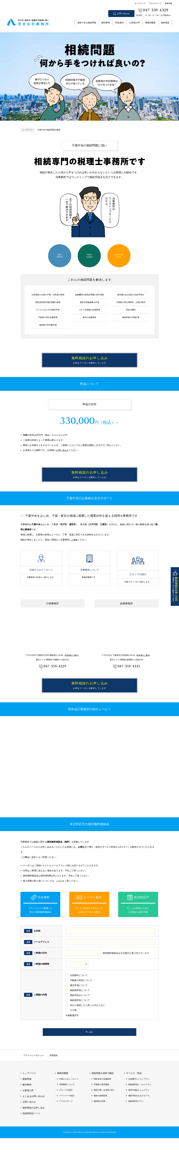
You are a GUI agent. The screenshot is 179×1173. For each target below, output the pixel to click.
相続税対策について (80, 1022)
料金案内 (119, 22)
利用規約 (53, 1090)
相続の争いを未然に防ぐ (104, 1125)
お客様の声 (134, 22)
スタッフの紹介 (138, 582)
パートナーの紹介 (67, 1130)
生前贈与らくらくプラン (139, 1114)
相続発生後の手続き (119, 255)
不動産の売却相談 (89, 255)
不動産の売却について (81, 1012)
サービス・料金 (134, 1108)
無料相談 (165, 22)
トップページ (28, 130)
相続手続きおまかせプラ (139, 1130)
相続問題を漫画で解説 (103, 1108)
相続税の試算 (99, 1136)
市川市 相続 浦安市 (28, 22)
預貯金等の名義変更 (102, 1114)
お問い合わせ (123, 13)
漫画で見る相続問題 (86, 22)
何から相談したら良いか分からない (87, 1037)
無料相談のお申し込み (175, 586)
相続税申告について (80, 1032)
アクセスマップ (155, 3)
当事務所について (89, 582)
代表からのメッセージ (41, 582)
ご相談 (74, 561)
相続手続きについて (80, 1027)
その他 (73, 1042)
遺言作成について (79, 1017)
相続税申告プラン (136, 1136)
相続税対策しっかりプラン (139, 1119)
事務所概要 (150, 22)
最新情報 (168, 3)
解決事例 (106, 22)
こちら (59, 913)
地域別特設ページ (31, 1148)
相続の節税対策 (59, 255)
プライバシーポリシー (33, 1090)
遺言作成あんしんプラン (139, 1125)
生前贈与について (79, 1007)
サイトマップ (140, 3)
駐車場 (71, 677)
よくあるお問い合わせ (34, 1131)
